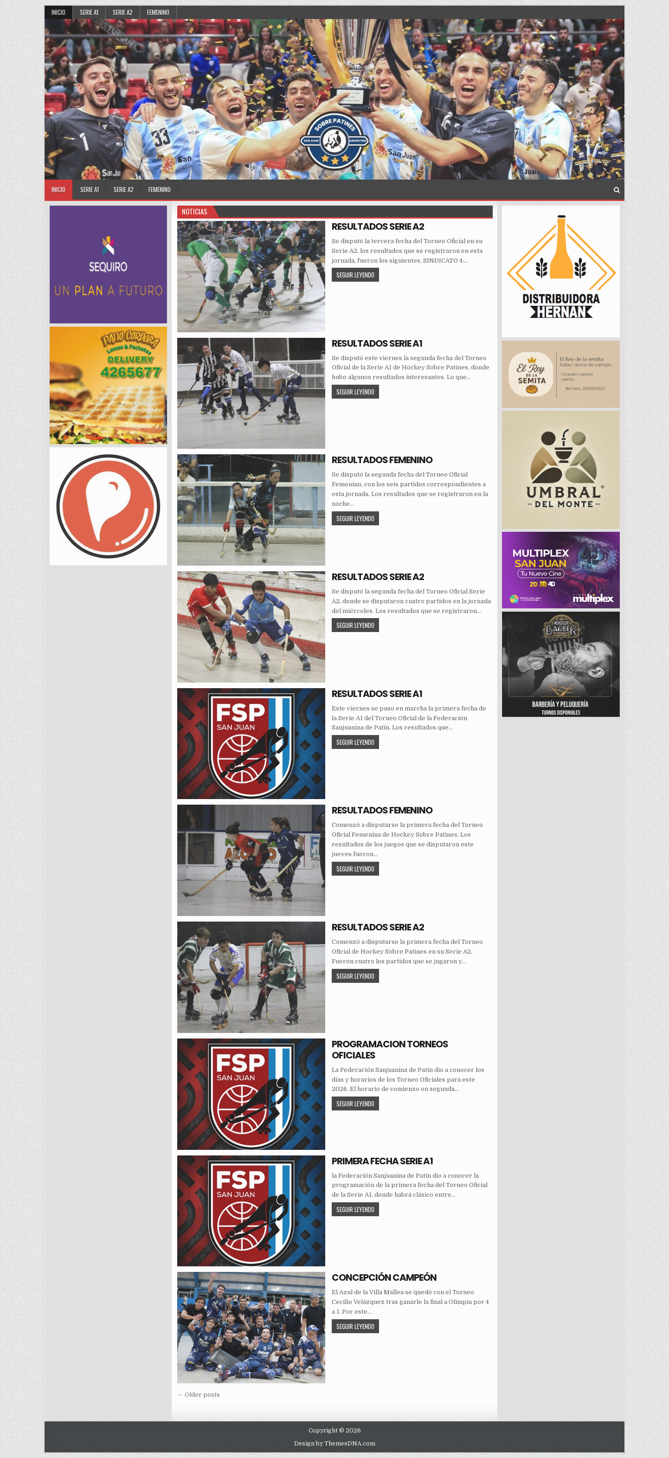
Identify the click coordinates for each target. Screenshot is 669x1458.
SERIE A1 (89, 12)
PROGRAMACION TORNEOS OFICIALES (390, 1050)
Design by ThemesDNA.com (334, 1443)
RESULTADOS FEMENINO (382, 459)
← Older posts (198, 1394)
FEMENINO (158, 12)
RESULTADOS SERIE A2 (378, 226)
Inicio (58, 12)
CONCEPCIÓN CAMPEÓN (384, 1277)
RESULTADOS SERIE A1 (377, 343)
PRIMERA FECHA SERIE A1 (382, 1161)
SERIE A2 (123, 12)
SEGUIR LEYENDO (357, 274)
